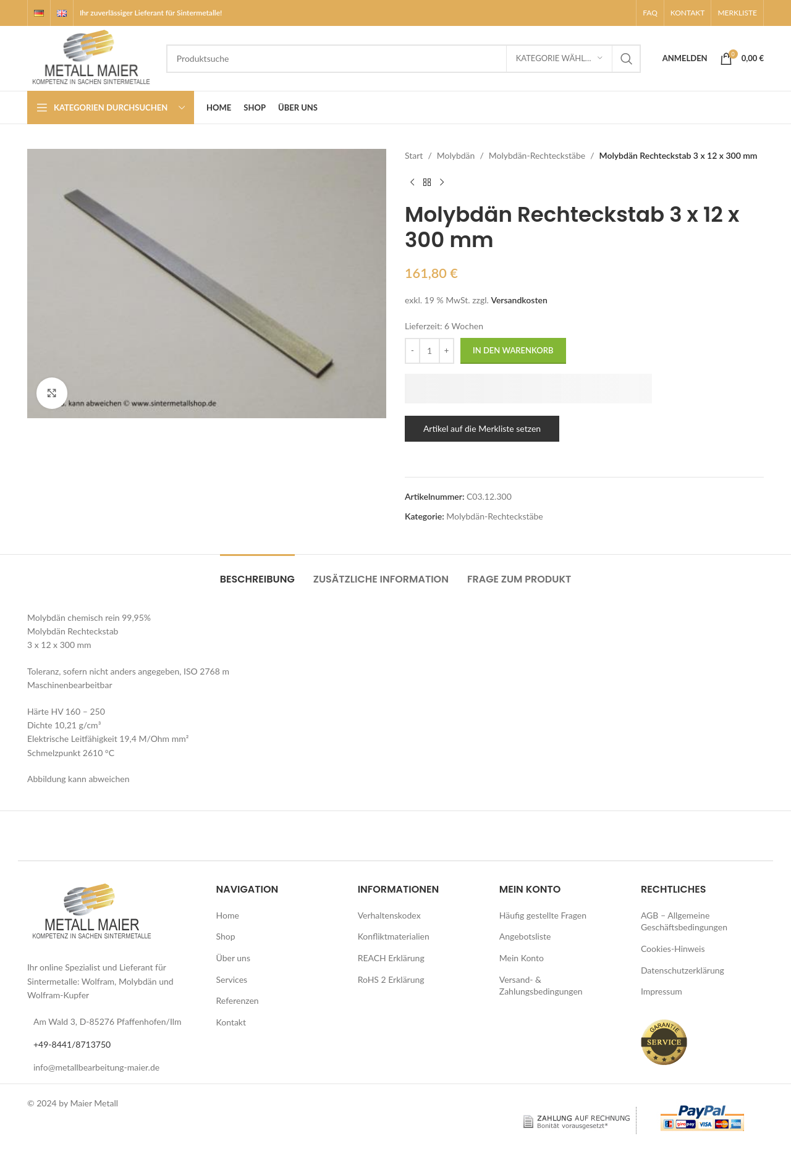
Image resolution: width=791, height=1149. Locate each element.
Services (232, 979)
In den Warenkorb (513, 350)
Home (227, 915)
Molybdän (456, 155)
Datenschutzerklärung (682, 970)
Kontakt (231, 1022)
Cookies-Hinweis (673, 948)
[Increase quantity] (446, 351)
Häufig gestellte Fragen (542, 915)
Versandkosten (519, 300)
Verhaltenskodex (389, 915)
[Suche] (403, 58)
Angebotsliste (525, 936)
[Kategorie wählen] (559, 59)
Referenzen (237, 1000)
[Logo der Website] (90, 57)
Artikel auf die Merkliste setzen (482, 428)
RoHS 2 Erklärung (391, 979)
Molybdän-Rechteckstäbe (537, 155)
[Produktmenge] (429, 351)
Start (414, 155)
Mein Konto (521, 958)
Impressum (661, 991)
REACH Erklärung (391, 958)
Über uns (233, 958)
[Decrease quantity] (412, 351)
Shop (225, 936)
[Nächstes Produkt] (441, 182)
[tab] (257, 573)
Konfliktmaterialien (393, 936)
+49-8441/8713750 (72, 1044)
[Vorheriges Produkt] (412, 182)
